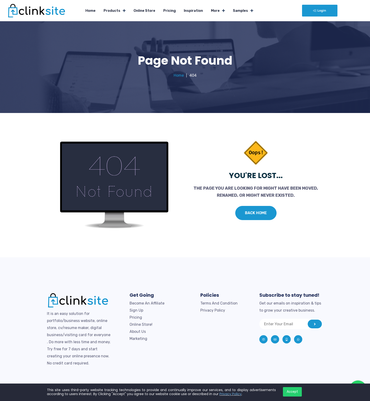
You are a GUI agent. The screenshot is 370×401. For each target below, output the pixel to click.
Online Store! (141, 324)
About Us (138, 331)
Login (319, 10)
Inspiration (193, 10)
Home (90, 10)
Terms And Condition (219, 303)
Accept (292, 392)
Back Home (256, 213)
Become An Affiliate (147, 303)
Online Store (144, 10)
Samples (240, 10)
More (215, 10)
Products (112, 10)
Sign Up (136, 310)
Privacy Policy (212, 310)
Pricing (169, 10)
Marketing (138, 338)
